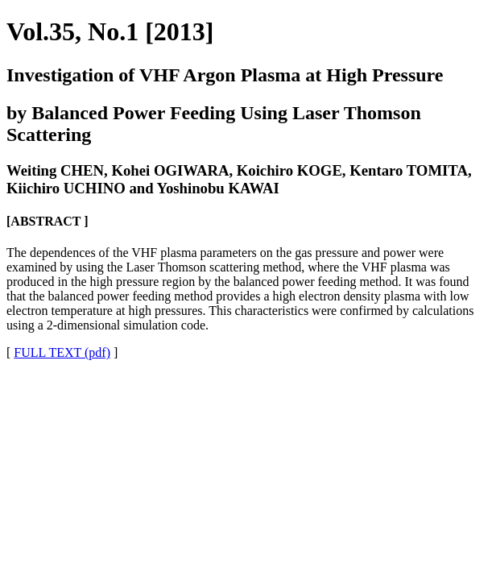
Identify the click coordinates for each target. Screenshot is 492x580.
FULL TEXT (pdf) (62, 352)
